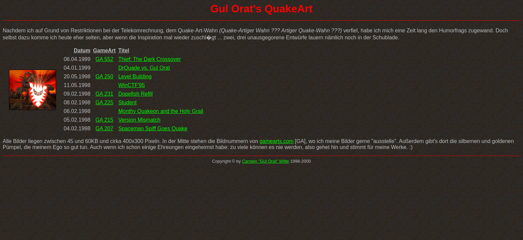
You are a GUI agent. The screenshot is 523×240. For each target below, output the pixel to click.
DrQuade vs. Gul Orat (144, 68)
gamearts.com (276, 141)
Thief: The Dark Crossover (149, 59)
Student (127, 102)
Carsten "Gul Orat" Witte (265, 161)
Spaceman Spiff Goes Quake (152, 128)
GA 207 (104, 128)
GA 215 (104, 120)
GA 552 (104, 59)
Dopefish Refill (135, 94)
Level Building (135, 76)
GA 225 (104, 102)
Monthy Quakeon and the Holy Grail (160, 111)
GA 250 (104, 76)
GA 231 (104, 94)
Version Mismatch (139, 120)
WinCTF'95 (131, 85)
